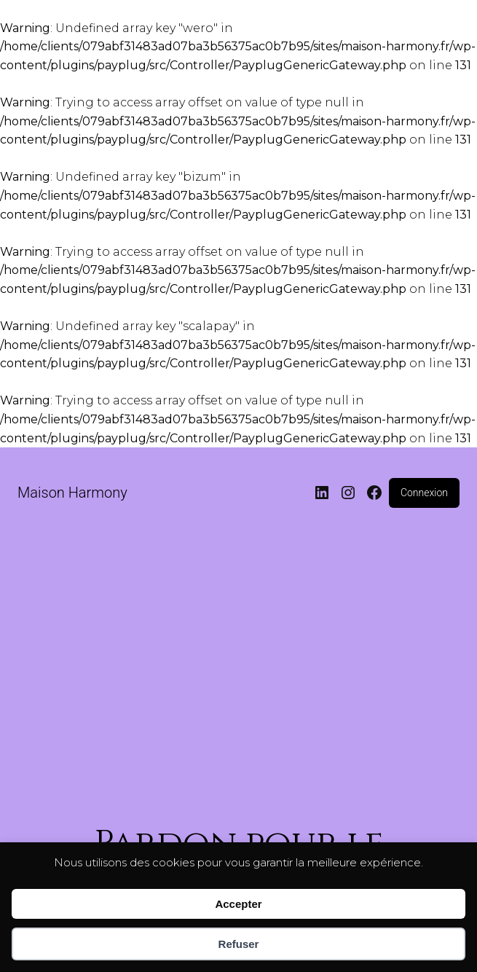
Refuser (238, 944)
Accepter (238, 904)
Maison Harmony (72, 492)
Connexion (424, 492)
